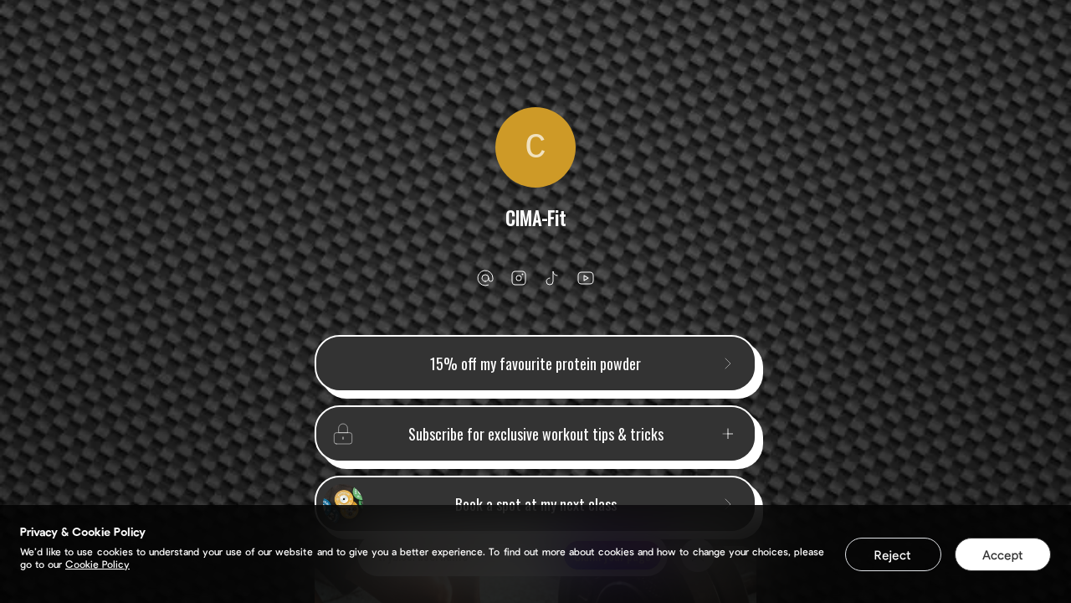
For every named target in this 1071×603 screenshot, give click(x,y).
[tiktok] (552, 278)
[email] (485, 278)
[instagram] (519, 278)
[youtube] (586, 278)
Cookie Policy (97, 564)
